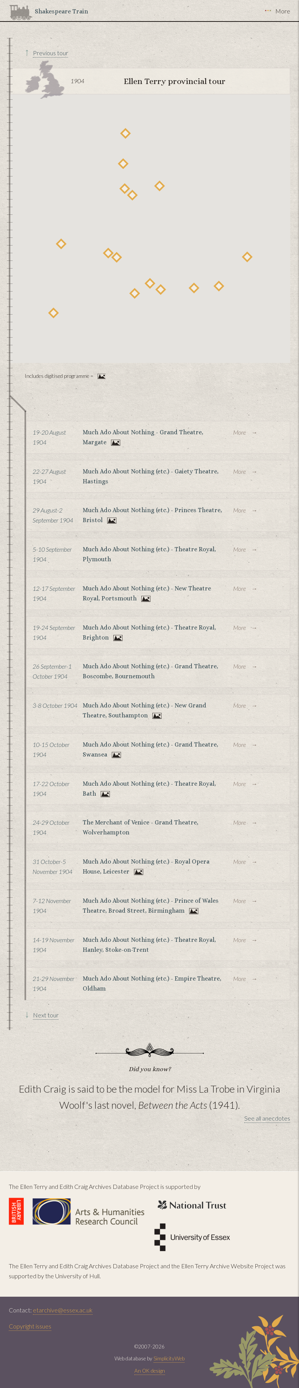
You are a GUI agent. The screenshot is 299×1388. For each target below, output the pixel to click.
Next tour (46, 1015)
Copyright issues (30, 1326)
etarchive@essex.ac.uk (63, 1310)
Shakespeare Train (61, 11)
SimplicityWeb (169, 1358)
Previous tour (50, 52)
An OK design (149, 1371)
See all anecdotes (267, 1118)
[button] (247, 256)
